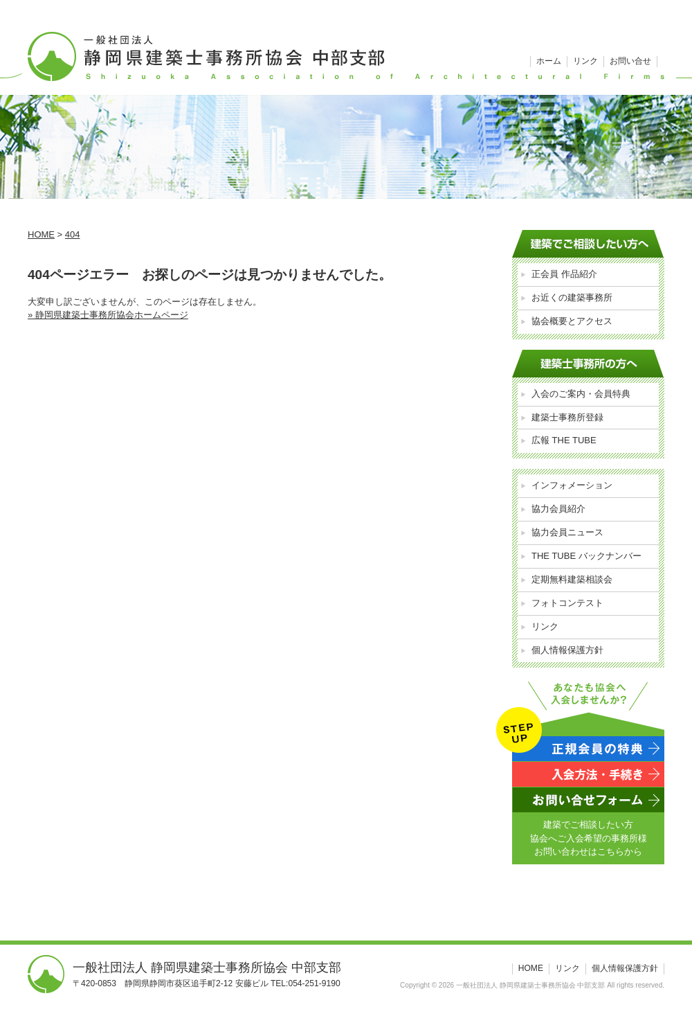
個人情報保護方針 (567, 650)
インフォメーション (571, 485)
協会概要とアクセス (571, 321)
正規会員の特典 (588, 748)
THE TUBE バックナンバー (586, 556)
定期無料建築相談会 (571, 579)
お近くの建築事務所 (571, 297)
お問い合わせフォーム (588, 799)
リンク (585, 61)
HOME (530, 968)
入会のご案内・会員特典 (580, 394)
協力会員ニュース (567, 532)
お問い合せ (630, 61)
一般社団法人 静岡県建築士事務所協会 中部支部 (346, 48)
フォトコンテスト (567, 603)
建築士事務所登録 (567, 417)
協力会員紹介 (558, 508)
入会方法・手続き (588, 774)
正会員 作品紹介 (564, 274)
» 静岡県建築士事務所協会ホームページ (108, 315)
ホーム (548, 61)
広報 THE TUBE (564, 440)
